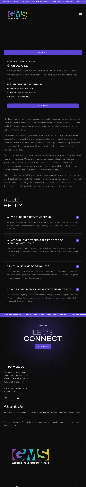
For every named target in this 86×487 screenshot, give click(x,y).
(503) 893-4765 (10, 391)
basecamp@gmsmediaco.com (15, 388)
